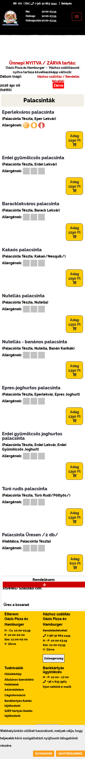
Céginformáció (14, 695)
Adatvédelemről (70, 753)
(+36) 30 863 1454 (44, 3)
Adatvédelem (14, 689)
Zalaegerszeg (53, 658)
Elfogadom (43, 753)
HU (17, 3)
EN (27, 3)
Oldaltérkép (12, 674)
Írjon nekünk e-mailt (57, 686)
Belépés (66, 3)
